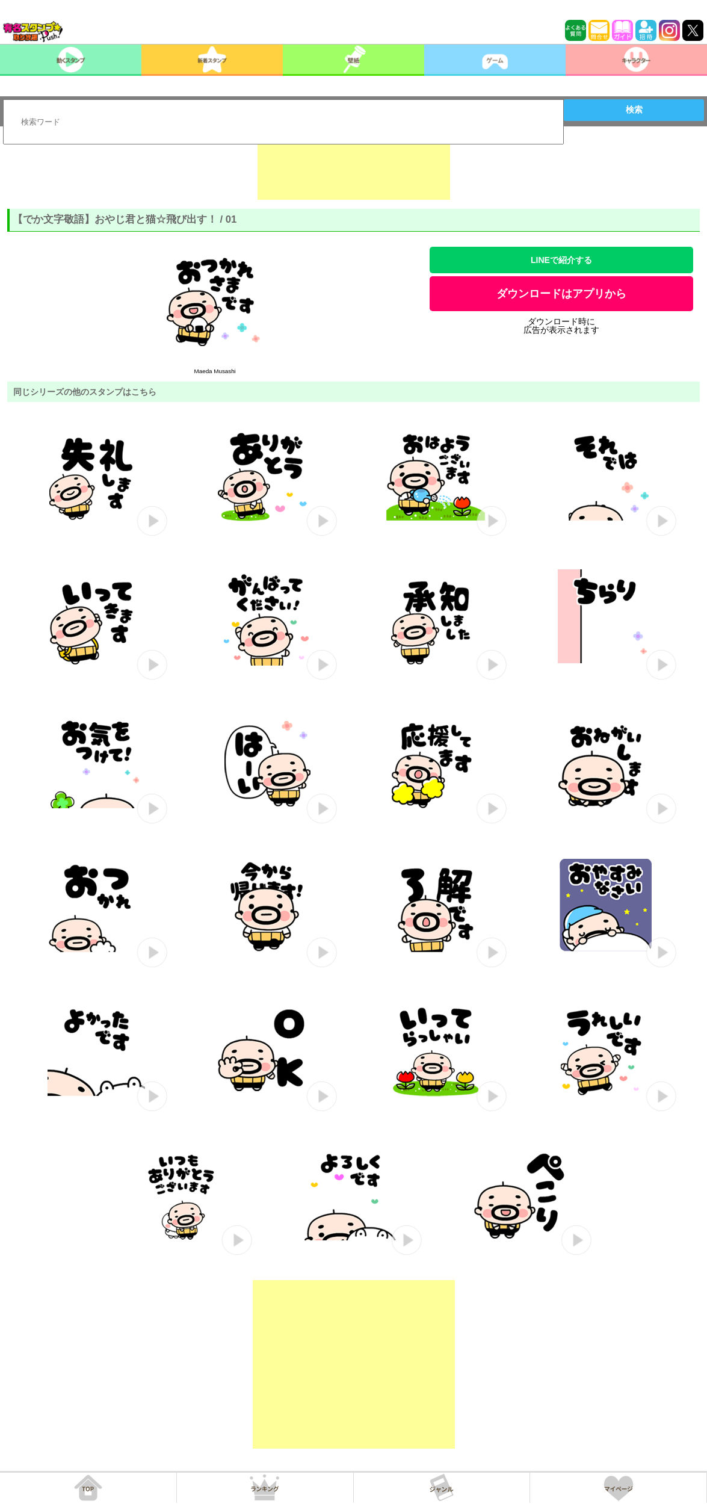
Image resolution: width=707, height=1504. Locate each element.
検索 (634, 109)
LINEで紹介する (561, 260)
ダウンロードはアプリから (561, 294)
